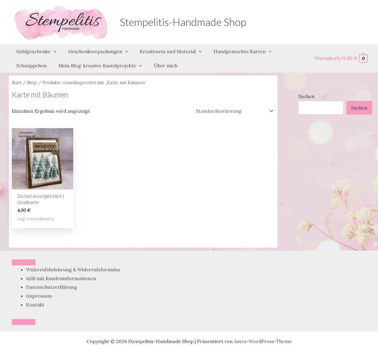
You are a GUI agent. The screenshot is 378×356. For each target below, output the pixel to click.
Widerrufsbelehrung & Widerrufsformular (73, 259)
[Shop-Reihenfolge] (234, 100)
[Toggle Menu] (23, 251)
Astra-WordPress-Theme (263, 331)
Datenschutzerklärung (51, 276)
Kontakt (35, 294)
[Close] (23, 311)
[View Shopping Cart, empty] (341, 53)
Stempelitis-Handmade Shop (183, 22)
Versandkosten (40, 207)
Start (17, 71)
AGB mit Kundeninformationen (61, 267)
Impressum (39, 285)
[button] (52, 48)
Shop (32, 71)
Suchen (306, 85)
